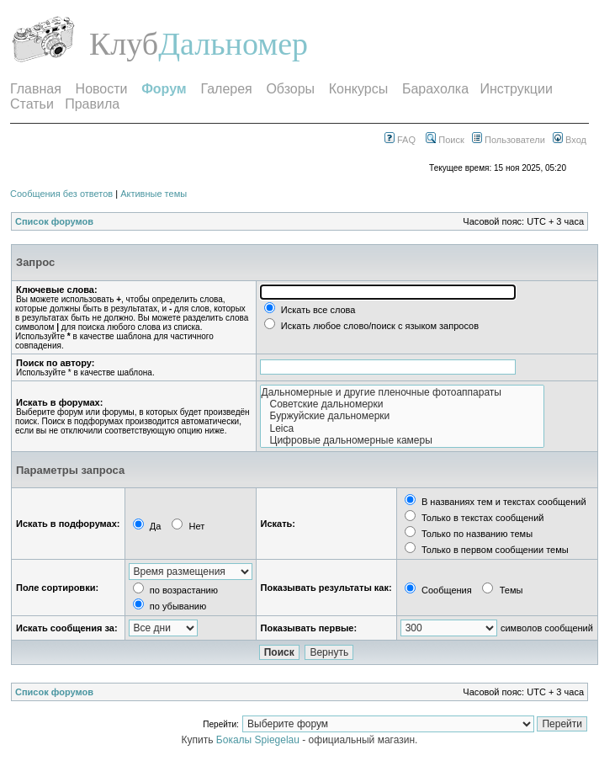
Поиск (445, 140)
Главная (35, 89)
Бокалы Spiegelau (259, 740)
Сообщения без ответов (61, 194)
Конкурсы (358, 89)
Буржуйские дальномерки (402, 416)
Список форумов (54, 221)
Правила (92, 104)
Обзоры (290, 89)
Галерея (226, 89)
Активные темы (153, 194)
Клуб (123, 43)
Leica (402, 428)
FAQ (400, 140)
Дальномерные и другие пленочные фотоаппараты (402, 392)
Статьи (32, 104)
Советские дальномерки (402, 404)
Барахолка (435, 89)
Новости (102, 89)
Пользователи (508, 140)
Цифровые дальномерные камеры (402, 440)
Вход (569, 140)
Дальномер (233, 43)
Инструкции (516, 89)
